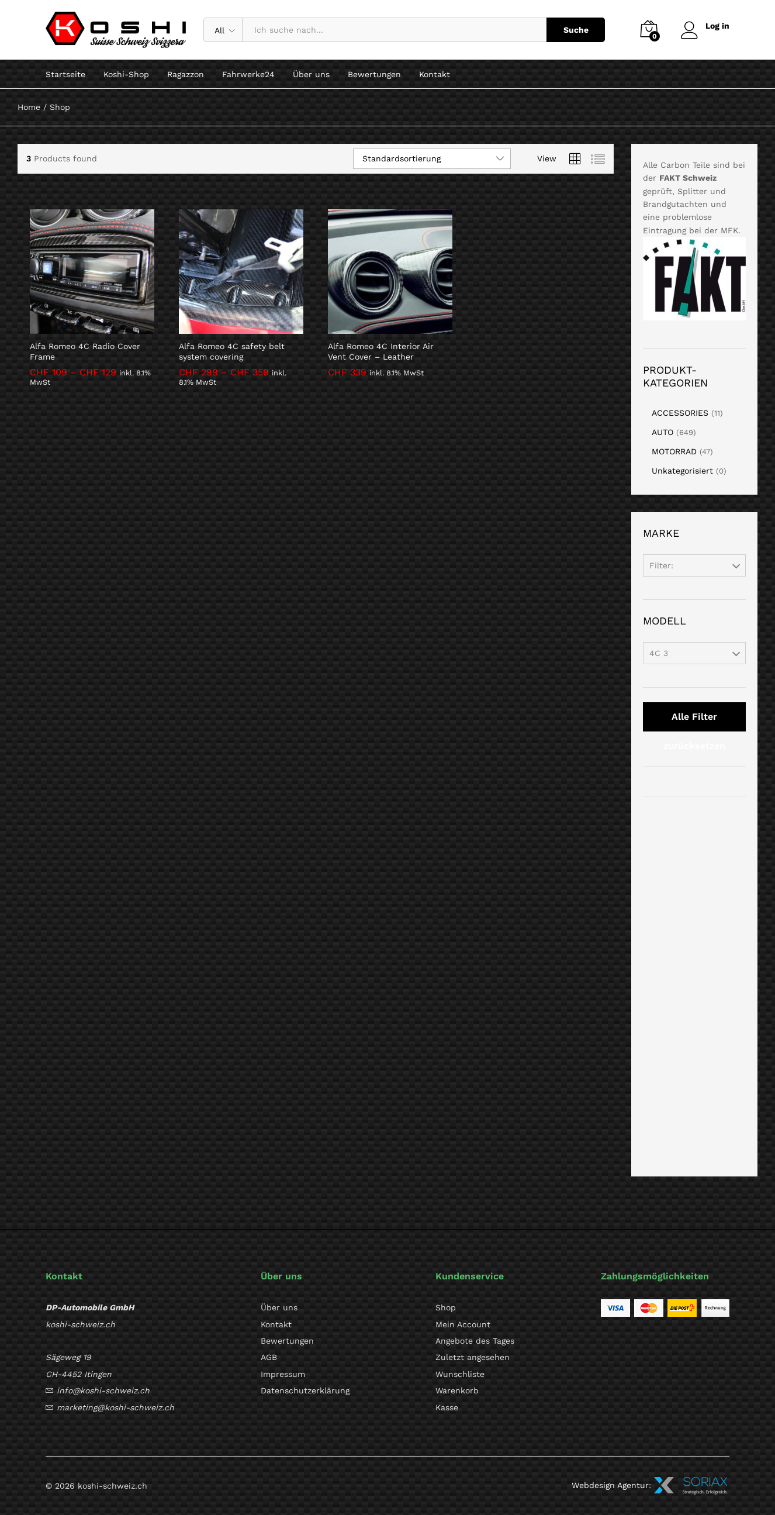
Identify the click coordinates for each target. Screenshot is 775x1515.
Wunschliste (460, 1374)
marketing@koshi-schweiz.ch (115, 1407)
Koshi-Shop (126, 74)
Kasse (446, 1407)
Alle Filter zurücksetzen (694, 721)
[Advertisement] (694, 986)
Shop (445, 1307)
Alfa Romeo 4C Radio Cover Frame (85, 351)
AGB (269, 1357)
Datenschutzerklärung (305, 1390)
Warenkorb (457, 1390)
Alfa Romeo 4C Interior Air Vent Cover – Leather (381, 351)
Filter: (661, 565)
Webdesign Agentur (610, 1484)
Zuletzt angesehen (472, 1357)
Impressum (283, 1374)
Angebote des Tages (474, 1340)
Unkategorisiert (682, 470)
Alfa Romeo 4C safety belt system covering (232, 351)
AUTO (662, 432)
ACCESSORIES (680, 412)
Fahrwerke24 (248, 74)
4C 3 (658, 653)
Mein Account (462, 1324)
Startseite (65, 74)
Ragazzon (185, 74)
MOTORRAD (674, 451)
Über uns (311, 74)
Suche (576, 29)
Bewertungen (374, 74)
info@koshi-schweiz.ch (103, 1390)
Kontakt (434, 74)
